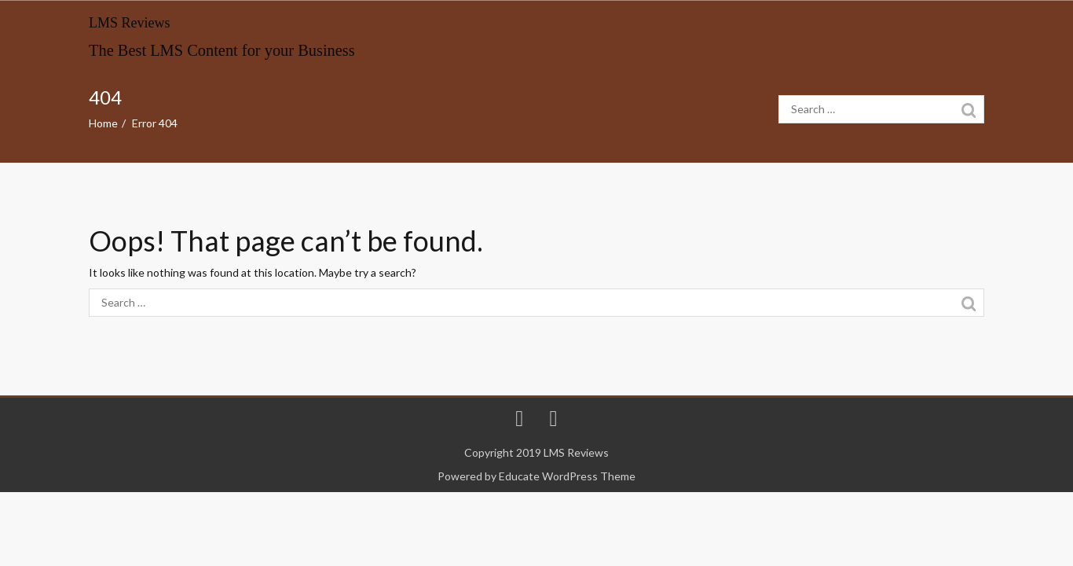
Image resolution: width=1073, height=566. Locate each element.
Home (103, 123)
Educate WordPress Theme (567, 476)
